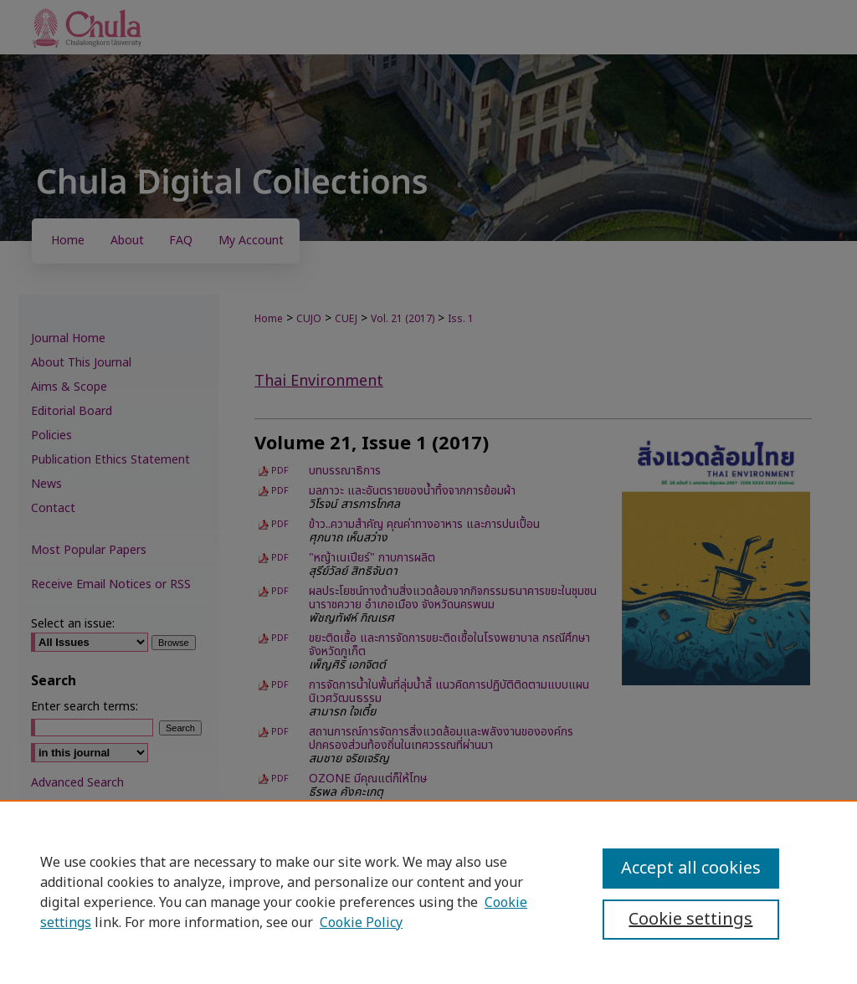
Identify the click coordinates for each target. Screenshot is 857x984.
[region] (428, 892)
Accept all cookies (691, 868)
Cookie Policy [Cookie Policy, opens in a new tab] (361, 923)
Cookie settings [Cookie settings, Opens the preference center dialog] (690, 919)
